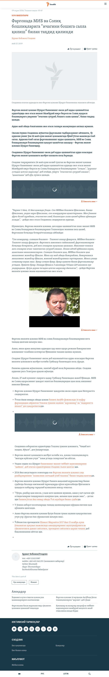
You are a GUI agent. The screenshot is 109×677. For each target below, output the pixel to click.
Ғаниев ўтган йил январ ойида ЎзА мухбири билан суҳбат (48, 499)
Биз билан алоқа (19, 650)
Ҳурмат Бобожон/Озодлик (23, 38)
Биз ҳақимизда (19, 646)
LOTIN (65, 674)
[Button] (74, 49)
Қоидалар (60, 646)
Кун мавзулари (20, 15)
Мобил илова (18, 665)
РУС (42, 674)
